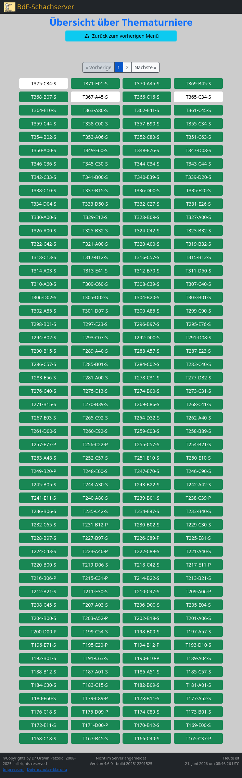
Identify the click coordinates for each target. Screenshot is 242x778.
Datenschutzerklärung (47, 769)
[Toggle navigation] (228, 7)
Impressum (13, 769)
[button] (121, 36)
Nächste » (145, 67)
